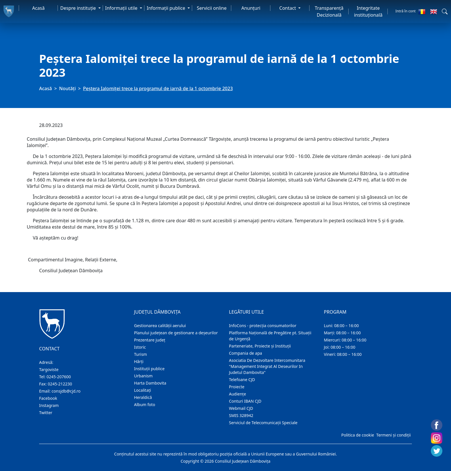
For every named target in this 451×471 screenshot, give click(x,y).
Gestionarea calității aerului (160, 325)
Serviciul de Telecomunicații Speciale (263, 422)
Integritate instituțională (368, 11)
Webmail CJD (241, 408)
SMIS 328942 (241, 415)
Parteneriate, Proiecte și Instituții (260, 346)
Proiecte (236, 386)
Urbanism (143, 376)
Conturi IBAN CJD (245, 401)
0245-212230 (60, 384)
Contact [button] (288, 8)
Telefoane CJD (242, 379)
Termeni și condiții (393, 435)
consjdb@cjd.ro (66, 391)
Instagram (49, 405)
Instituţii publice (149, 368)
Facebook (48, 398)
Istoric (140, 347)
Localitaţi (142, 390)
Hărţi (139, 361)
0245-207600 (59, 376)
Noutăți (67, 88)
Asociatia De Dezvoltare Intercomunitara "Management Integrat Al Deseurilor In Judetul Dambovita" (267, 366)
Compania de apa (245, 353)
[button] (445, 11)
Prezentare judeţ (149, 340)
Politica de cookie (357, 435)
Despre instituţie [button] (78, 8)
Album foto (144, 404)
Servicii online (212, 8)
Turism (140, 354)
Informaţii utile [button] (122, 8)
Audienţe (237, 394)
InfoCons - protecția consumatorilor (263, 325)
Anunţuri (250, 8)
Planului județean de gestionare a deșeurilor (176, 332)
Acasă (38, 8)
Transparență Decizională (329, 11)
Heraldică (143, 397)
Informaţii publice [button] (166, 8)
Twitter (45, 412)
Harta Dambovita (150, 383)
